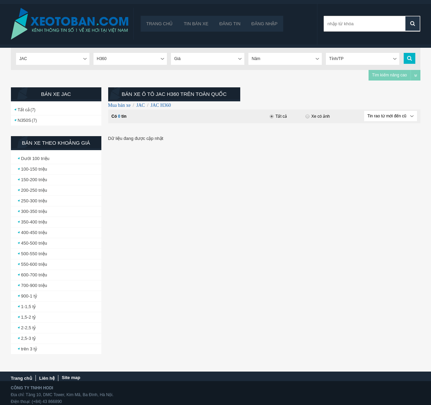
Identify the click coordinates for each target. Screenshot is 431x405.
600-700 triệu (34, 274)
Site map (71, 377)
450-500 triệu (34, 243)
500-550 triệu (34, 253)
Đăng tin (230, 23)
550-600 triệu (34, 264)
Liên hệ (47, 378)
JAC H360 (160, 105)
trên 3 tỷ (29, 348)
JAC (140, 105)
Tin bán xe (196, 23)
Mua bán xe (119, 105)
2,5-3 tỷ (28, 338)
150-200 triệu (34, 179)
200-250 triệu (34, 190)
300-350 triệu (34, 211)
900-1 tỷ (29, 296)
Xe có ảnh (317, 116)
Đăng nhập (265, 23)
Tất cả (24, 109)
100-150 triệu (34, 169)
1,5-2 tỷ (28, 317)
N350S (24, 120)
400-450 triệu (34, 232)
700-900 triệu (34, 285)
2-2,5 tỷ (28, 327)
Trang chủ (159, 23)
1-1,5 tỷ (28, 306)
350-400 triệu (34, 222)
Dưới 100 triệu (35, 158)
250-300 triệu (34, 200)
